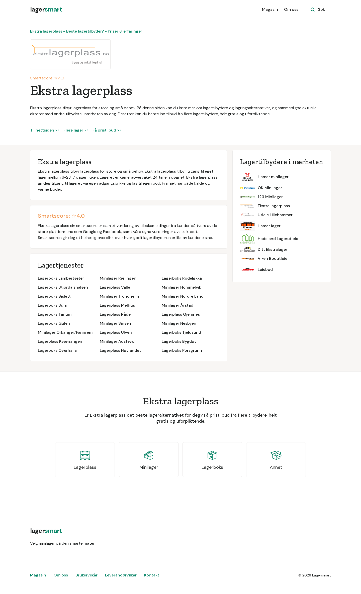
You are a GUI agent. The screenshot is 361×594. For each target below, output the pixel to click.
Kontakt (151, 575)
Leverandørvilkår (121, 575)
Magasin (270, 9)
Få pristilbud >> (107, 130)
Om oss (291, 9)
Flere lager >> (76, 130)
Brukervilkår (86, 575)
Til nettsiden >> (45, 130)
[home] (46, 10)
